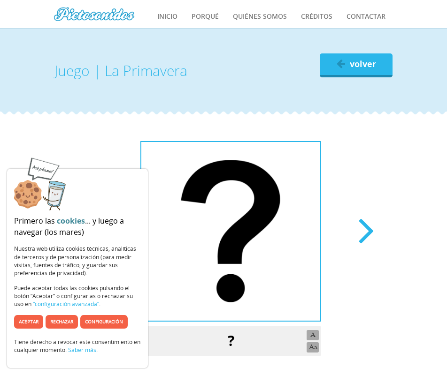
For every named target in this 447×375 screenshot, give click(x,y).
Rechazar (61, 321)
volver (356, 63)
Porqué (205, 16)
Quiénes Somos (260, 16)
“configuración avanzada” (66, 304)
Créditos (316, 16)
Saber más (82, 350)
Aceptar (29, 321)
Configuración (104, 321)
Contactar (366, 16)
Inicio (167, 16)
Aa (313, 347)
